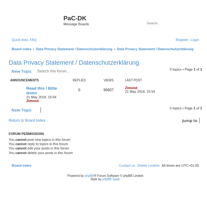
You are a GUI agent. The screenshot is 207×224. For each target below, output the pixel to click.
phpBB (89, 175)
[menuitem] (33, 39)
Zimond (32, 101)
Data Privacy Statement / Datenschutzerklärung (74, 62)
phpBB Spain (111, 179)
